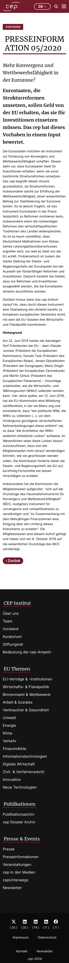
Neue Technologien (20, 787)
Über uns (11, 613)
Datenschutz (47, 937)
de (42, 6)
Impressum (21, 937)
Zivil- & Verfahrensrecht (23, 772)
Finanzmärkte (14, 748)
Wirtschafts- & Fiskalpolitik (26, 687)
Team (7, 621)
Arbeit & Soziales (17, 702)
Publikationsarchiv (18, 814)
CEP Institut (17, 603)
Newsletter (12, 888)
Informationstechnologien (25, 756)
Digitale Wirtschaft (19, 764)
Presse (9, 849)
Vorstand (10, 629)
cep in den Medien (19, 872)
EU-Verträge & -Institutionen (27, 679)
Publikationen (20, 804)
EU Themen (17, 669)
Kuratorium (12, 636)
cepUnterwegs (15, 880)
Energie (9, 725)
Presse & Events (22, 839)
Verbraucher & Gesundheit (26, 710)
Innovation (12, 779)
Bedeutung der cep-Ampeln (27, 652)
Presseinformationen (21, 857)
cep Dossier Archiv (19, 822)
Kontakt (21, 951)
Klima (7, 733)
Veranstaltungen (17, 864)
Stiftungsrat (13, 644)
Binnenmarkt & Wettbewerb (26, 694)
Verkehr (9, 741)
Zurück (14, 561)
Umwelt (9, 718)
